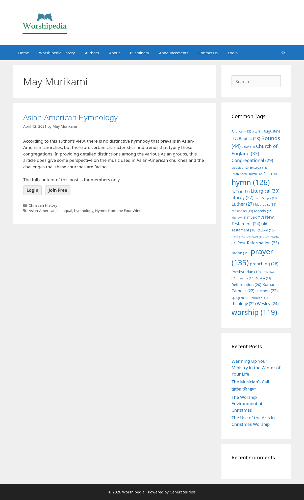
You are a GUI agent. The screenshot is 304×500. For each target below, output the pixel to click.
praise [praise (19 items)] (240, 252)
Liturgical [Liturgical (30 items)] (265, 191)
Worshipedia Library (57, 52)
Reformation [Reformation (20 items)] (246, 284)
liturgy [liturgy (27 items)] (243, 197)
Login (233, 52)
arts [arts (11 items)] (257, 131)
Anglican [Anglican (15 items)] (241, 131)
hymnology (83, 210)
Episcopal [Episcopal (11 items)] (258, 167)
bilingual (64, 210)
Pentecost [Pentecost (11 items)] (255, 237)
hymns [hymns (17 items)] (241, 191)
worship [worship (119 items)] (254, 312)
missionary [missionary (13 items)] (242, 211)
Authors (92, 52)
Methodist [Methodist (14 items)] (265, 204)
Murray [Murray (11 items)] (239, 217)
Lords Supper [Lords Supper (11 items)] (266, 198)
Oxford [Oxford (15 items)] (266, 230)
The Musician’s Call (250, 382)
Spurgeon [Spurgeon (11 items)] (240, 298)
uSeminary (139, 52)
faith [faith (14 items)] (270, 174)
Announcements (173, 52)
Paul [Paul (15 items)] (238, 236)
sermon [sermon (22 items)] (267, 291)
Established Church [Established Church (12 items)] (247, 174)
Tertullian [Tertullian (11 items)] (259, 298)
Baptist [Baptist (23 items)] (249, 138)
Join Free (57, 190)
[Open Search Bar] (283, 52)
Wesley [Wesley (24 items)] (267, 303)
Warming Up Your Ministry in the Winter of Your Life (256, 367)
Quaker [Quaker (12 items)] (263, 278)
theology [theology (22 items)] (244, 303)
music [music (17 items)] (255, 217)
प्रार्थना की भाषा (244, 389)
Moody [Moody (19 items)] (263, 210)
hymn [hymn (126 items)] (251, 182)
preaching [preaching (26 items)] (264, 264)
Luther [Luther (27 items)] (243, 204)
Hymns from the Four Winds (119, 210)
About (114, 52)
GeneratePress (183, 491)
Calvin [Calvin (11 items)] (248, 147)
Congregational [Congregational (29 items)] (252, 160)
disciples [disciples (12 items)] (240, 167)
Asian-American (42, 210)
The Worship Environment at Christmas (247, 403)
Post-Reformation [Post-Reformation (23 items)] (258, 243)
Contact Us (208, 52)
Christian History (43, 205)
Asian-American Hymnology (70, 117)
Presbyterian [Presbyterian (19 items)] (246, 271)
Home (23, 52)
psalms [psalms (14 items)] (246, 278)
